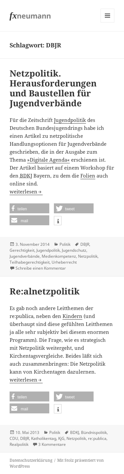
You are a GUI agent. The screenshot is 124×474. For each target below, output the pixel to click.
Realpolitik (19, 444)
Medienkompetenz (59, 256)
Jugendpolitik (70, 120)
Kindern (72, 316)
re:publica (97, 438)
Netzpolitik (88, 256)
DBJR (84, 244)
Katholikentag (43, 438)
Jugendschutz (74, 250)
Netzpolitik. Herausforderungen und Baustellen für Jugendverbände (53, 88)
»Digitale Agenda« (48, 159)
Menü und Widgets (107, 22)
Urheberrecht (64, 262)
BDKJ (74, 432)
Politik (65, 244)
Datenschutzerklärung (31, 460)
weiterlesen (26, 191)
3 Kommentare (52, 444)
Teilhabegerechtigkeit (30, 262)
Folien (87, 175)
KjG (61, 438)
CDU (14, 438)
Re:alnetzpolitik (45, 291)
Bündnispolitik (94, 432)
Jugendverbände (25, 256)
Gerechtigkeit (22, 250)
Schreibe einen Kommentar (41, 268)
